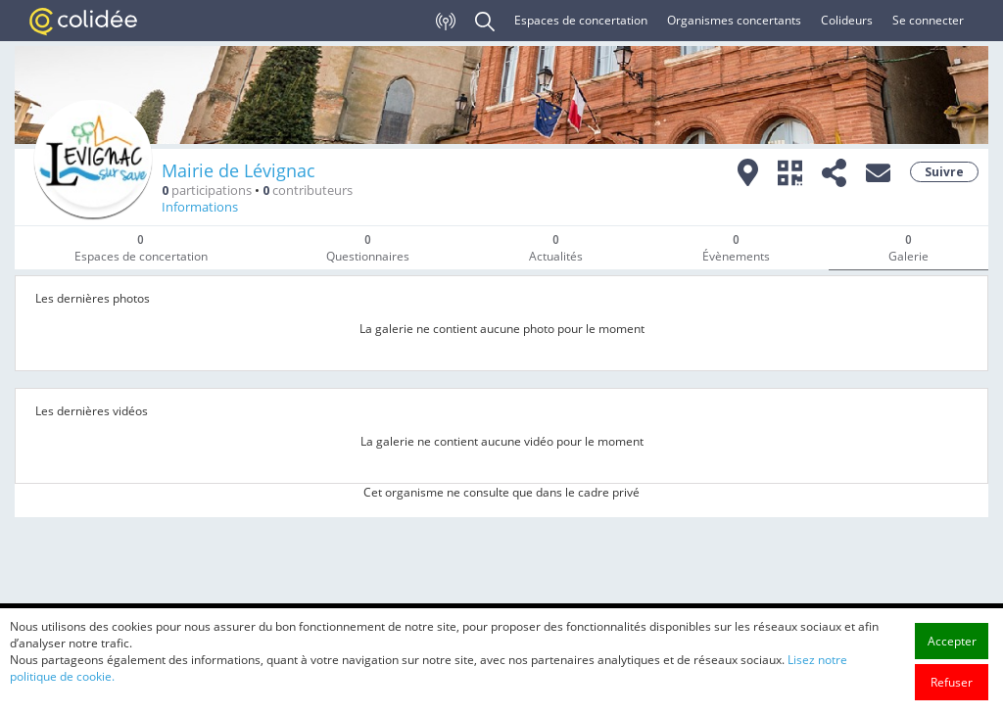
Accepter (952, 692)
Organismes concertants (734, 20)
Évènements (736, 247)
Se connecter (928, 20)
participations (207, 190)
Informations (200, 207)
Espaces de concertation (580, 20)
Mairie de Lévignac (238, 170)
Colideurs (847, 20)
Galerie (908, 247)
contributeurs (308, 190)
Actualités (556, 247)
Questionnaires (367, 247)
